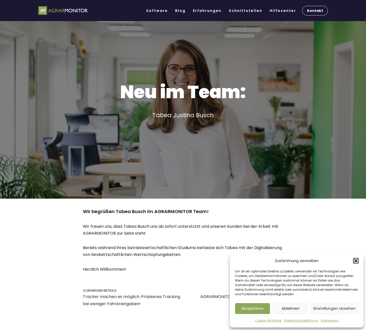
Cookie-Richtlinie (268, 320)
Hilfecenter (283, 10)
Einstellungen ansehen (334, 308)
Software (157, 10)
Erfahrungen (207, 10)
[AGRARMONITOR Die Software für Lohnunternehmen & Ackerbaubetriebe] (63, 10)
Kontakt (315, 10)
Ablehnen (290, 308)
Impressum (330, 320)
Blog (180, 10)
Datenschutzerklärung (301, 320)
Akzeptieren (252, 308)
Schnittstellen (245, 10)
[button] (355, 260)
